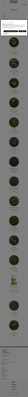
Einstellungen (5, 33)
